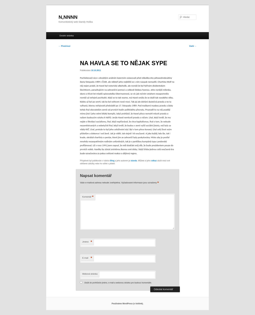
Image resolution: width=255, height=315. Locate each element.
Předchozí (64, 46)
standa (134, 161)
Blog (112, 161)
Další (192, 46)
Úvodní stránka (66, 35)
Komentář (88, 197)
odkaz (154, 161)
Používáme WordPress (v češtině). (127, 303)
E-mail (87, 258)
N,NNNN (68, 17)
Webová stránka (90, 274)
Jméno (87, 242)
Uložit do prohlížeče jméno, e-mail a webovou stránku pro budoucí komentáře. (118, 283)
